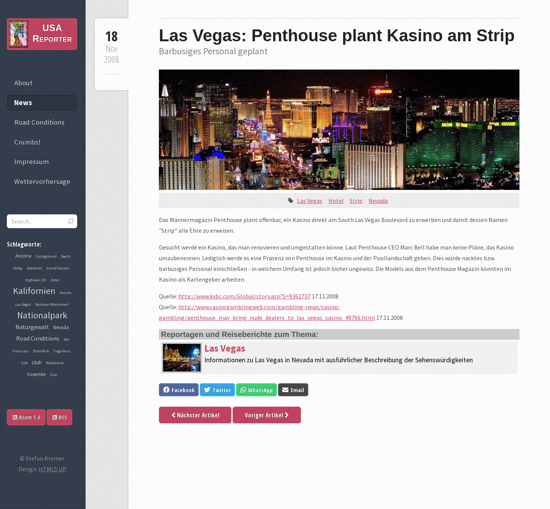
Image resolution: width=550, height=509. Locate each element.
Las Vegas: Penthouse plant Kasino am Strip (337, 35)
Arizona (23, 256)
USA (24, 362)
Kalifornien (34, 291)
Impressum (31, 161)
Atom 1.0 (26, 417)
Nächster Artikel (195, 415)
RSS (59, 417)
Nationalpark (42, 315)
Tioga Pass (61, 351)
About (23, 82)
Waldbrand (54, 362)
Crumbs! (27, 142)
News (23, 102)
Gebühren (34, 268)
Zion (53, 374)
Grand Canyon (58, 268)
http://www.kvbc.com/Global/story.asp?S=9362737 (244, 296)
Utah (37, 362)
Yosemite (36, 374)
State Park (40, 351)
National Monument (52, 304)
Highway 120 (35, 279)
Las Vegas (309, 200)
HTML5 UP (52, 469)
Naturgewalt (32, 327)
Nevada (378, 200)
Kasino (65, 292)
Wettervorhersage (42, 181)
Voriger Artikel (267, 415)
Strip (355, 200)
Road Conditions (39, 122)
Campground (46, 256)
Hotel (336, 200)
